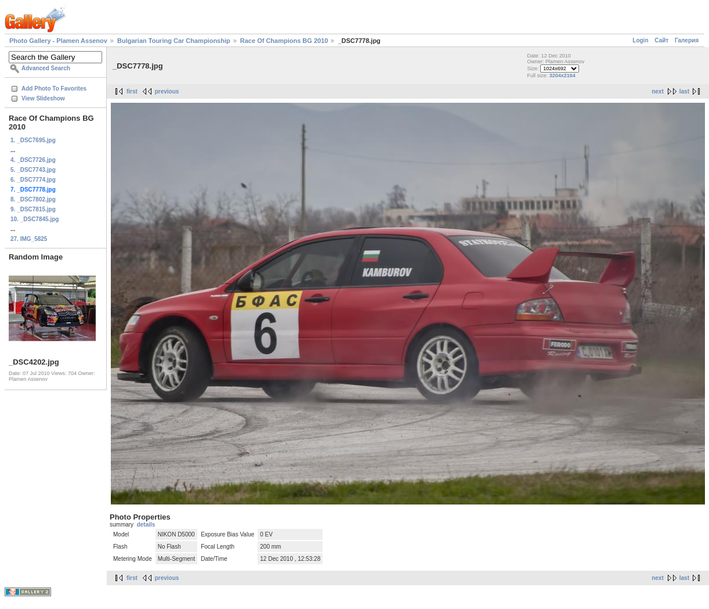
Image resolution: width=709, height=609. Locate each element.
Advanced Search (45, 68)
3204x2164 (562, 75)
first (132, 91)
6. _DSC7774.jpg (33, 179)
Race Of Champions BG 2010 (284, 40)
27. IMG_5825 (28, 239)
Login (640, 40)
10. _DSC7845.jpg (34, 219)
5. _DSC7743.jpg (33, 170)
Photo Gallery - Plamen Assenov (58, 40)
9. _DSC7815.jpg (33, 209)
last (684, 91)
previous (167, 91)
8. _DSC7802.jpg (33, 199)
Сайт (661, 40)
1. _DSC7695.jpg (33, 140)
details (146, 524)
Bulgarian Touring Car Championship (173, 40)
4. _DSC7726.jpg (33, 160)
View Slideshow (43, 98)
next (658, 91)
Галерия (687, 40)
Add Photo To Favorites (53, 88)
